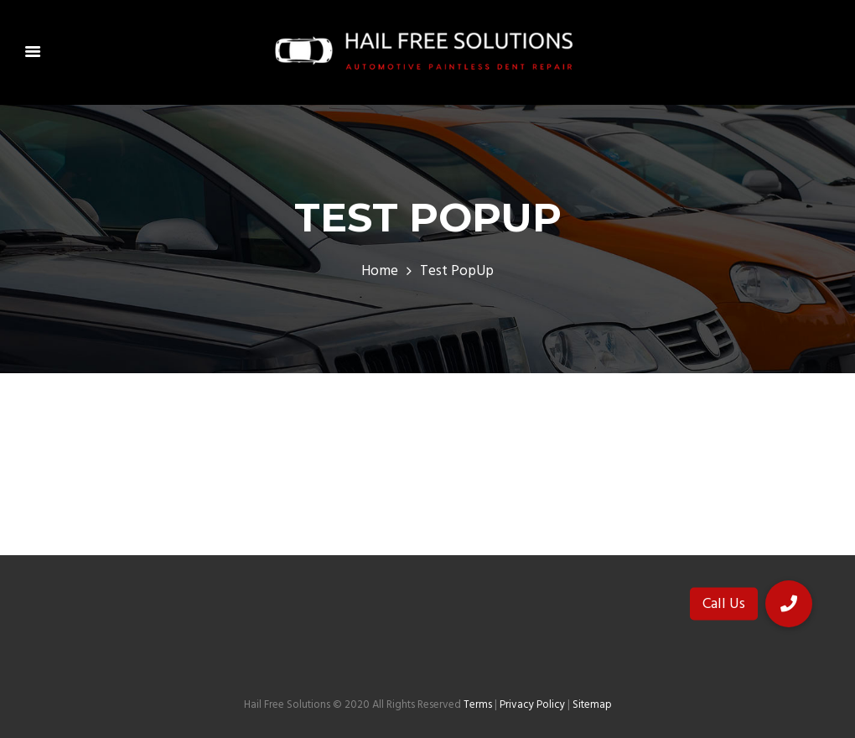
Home (379, 271)
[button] (788, 603)
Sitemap (592, 705)
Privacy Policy (532, 705)
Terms (478, 705)
